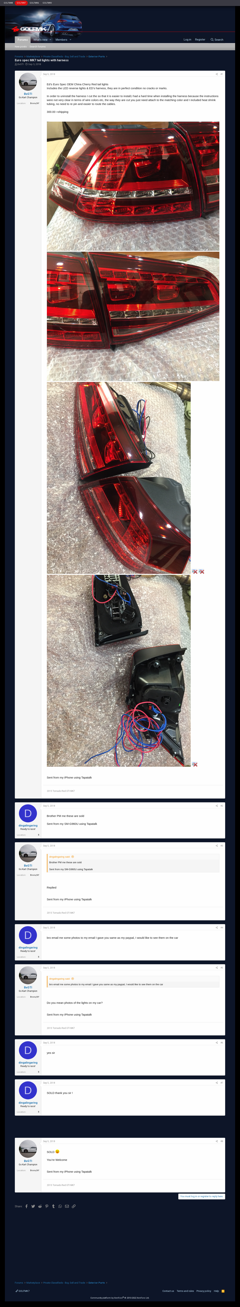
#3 (221, 845)
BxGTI (20, 64)
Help (216, 1291)
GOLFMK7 (21, 3)
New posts (21, 46)
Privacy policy (203, 1291)
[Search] (216, 39)
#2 (221, 806)
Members (61, 39)
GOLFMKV (47, 3)
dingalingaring (28, 825)
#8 (221, 1141)
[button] (50, 39)
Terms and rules (185, 1291)
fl (38, 835)
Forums (23, 39)
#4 (221, 927)
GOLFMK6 (34, 3)
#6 (221, 1042)
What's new (40, 39)
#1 (221, 74)
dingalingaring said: (59, 856)
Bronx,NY (34, 103)
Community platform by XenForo (119, 1298)
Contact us (168, 1291)
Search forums (38, 46)
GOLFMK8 (8, 3)
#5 (221, 967)
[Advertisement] (120, 1126)
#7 (221, 1083)
